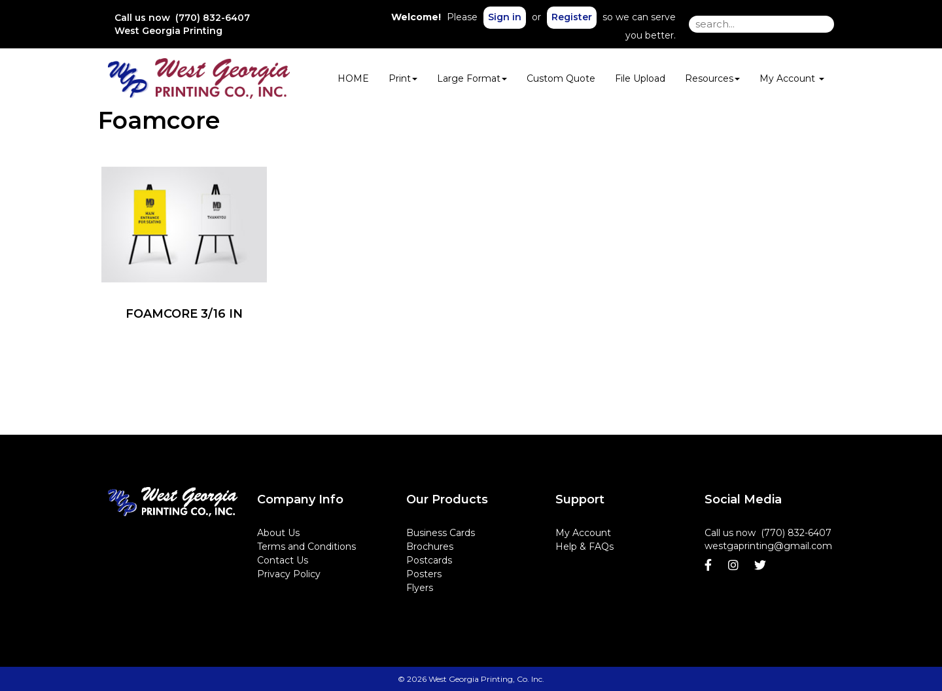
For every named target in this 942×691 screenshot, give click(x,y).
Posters (424, 574)
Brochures (429, 546)
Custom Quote (561, 78)
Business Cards (440, 533)
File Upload (640, 78)
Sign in (504, 17)
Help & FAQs (584, 546)
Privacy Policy (289, 574)
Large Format (472, 78)
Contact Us (282, 560)
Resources (712, 78)
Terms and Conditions (306, 546)
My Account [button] (791, 78)
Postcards (429, 560)
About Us (278, 533)
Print (403, 78)
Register (571, 17)
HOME (353, 78)
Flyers (419, 588)
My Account (583, 533)
